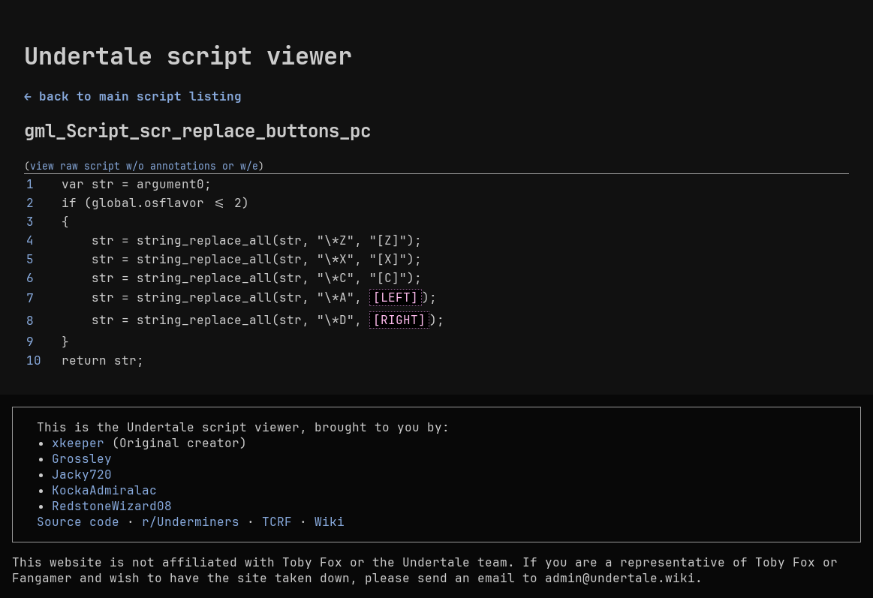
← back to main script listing (133, 96)
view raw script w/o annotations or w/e (144, 166)
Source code (78, 522)
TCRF (277, 522)
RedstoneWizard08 (112, 506)
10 (33, 360)
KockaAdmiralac (104, 490)
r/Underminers (190, 522)
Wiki (330, 522)
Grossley (82, 459)
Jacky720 (82, 474)
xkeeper (78, 443)
